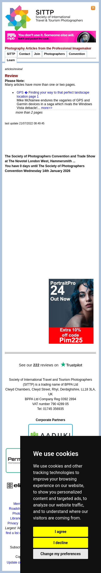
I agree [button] (60, 531)
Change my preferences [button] (60, 554)
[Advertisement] (53, 133)
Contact (24, 53)
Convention (77, 53)
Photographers (54, 53)
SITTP (11, 53)
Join (37, 53)
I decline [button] (60, 543)
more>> (46, 108)
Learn (11, 60)
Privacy (13, 523)
